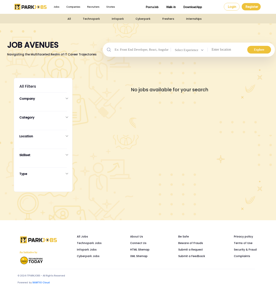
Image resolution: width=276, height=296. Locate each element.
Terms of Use (243, 243)
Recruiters (93, 6)
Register (252, 7)
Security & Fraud (245, 249)
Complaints (242, 256)
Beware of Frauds (190, 243)
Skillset (24, 155)
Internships (194, 19)
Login (232, 7)
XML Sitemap (139, 256)
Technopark (91, 19)
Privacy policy (243, 236)
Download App (192, 7)
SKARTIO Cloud (41, 282)
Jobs (56, 6)
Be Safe (183, 236)
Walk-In (171, 7)
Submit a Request (190, 249)
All (69, 19)
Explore (259, 49)
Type (23, 174)
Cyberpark (143, 19)
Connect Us (138, 243)
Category (26, 118)
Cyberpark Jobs (88, 256)
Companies (73, 6)
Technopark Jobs (89, 243)
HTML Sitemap (140, 249)
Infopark (118, 19)
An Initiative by (28, 252)
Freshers (168, 19)
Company (27, 99)
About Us (136, 236)
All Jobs (82, 236)
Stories (110, 6)
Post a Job (152, 7)
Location (26, 136)
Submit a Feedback (191, 256)
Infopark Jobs (87, 249)
